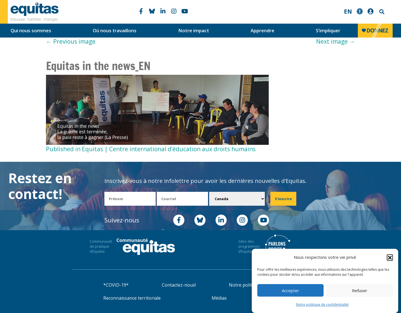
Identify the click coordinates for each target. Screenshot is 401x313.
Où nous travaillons (114, 30)
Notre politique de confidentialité (322, 304)
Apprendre (262, 30)
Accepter (290, 290)
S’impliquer (328, 30)
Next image (335, 41)
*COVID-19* (116, 285)
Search (381, 12)
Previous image (71, 41)
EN (348, 11)
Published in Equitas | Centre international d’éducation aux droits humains (151, 149)
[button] (390, 257)
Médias (219, 298)
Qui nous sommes (31, 30)
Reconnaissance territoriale (132, 298)
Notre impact (193, 30)
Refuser (359, 290)
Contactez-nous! (179, 285)
